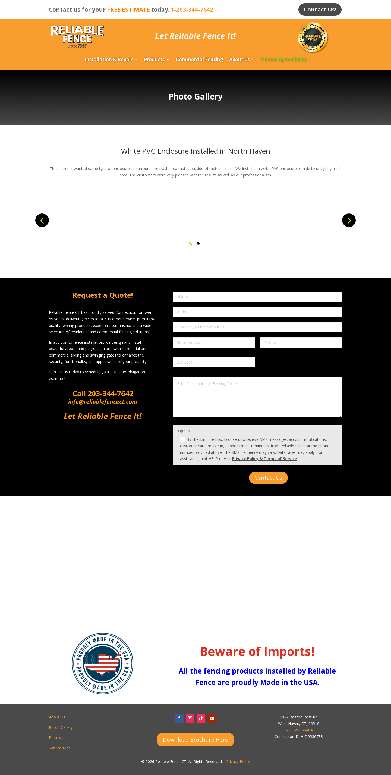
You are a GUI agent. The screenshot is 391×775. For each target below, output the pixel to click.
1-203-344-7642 (192, 9)
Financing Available (284, 60)
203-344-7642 (109, 393)
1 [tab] (190, 243)
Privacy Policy (238, 761)
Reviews (56, 737)
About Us (239, 60)
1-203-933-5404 (299, 730)
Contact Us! (320, 9)
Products (154, 60)
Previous (42, 220)
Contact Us (268, 478)
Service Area (60, 748)
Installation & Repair (109, 60)
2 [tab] (198, 243)
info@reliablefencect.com (102, 401)
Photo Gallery (61, 727)
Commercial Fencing (199, 60)
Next (349, 220)
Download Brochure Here (195, 739)
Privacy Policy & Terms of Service (264, 458)
